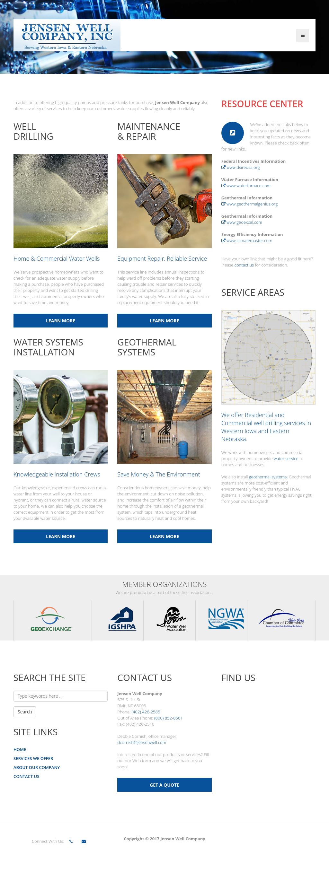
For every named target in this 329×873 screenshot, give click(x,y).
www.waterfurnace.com (246, 185)
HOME (19, 749)
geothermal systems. (268, 477)
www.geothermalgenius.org (249, 204)
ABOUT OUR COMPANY (36, 767)
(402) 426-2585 (146, 712)
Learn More (60, 321)
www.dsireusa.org (240, 167)
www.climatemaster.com (246, 240)
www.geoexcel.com (241, 222)
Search (25, 712)
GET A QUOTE (164, 785)
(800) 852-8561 (168, 718)
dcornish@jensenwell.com (141, 742)
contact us (244, 265)
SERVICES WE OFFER (33, 758)
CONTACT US (26, 776)
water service (286, 458)
